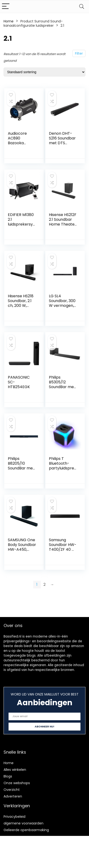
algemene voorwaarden (23, 823)
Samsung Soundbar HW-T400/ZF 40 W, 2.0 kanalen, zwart (62, 549)
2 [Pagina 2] (44, 584)
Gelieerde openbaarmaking (26, 830)
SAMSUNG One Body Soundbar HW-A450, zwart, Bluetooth (22, 549)
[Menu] (5, 6)
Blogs (8, 776)
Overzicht (12, 789)
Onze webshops (17, 783)
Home (9, 21)
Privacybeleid (14, 816)
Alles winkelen (15, 769)
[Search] (81, 6)
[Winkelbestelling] (44, 72)
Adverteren (13, 796)
